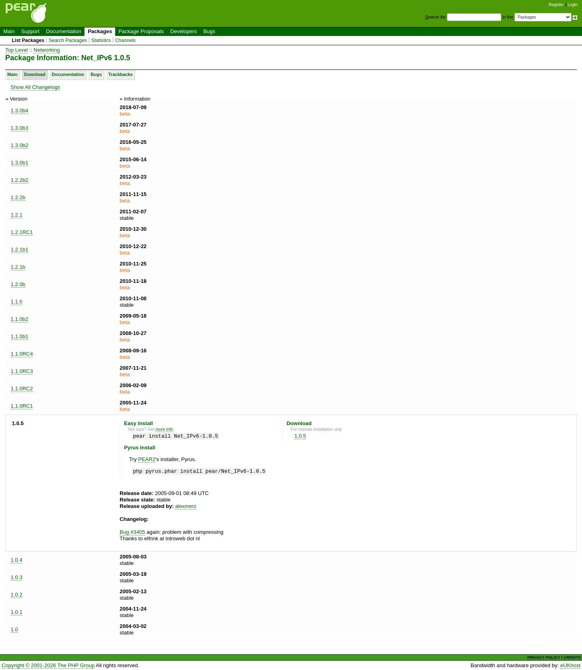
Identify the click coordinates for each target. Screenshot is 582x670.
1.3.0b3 (19, 128)
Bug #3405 (132, 532)
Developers (183, 31)
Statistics (101, 40)
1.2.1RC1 (22, 232)
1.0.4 (17, 560)
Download (34, 74)
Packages (100, 31)
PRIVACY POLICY (543, 657)
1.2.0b (18, 284)
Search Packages (67, 40)
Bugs (209, 31)
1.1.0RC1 (22, 406)
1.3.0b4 (19, 110)
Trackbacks (120, 74)
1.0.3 (17, 577)
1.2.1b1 (19, 250)
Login (573, 4)
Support (30, 31)
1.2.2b (18, 197)
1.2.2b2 (19, 180)
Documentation (63, 31)
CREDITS (572, 657)
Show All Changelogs (35, 87)
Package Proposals (141, 31)
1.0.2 (17, 595)
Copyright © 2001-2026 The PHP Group (48, 665)
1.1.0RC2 (22, 389)
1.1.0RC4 (22, 354)
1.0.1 (17, 612)
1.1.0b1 (19, 336)
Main (9, 31)
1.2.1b (18, 267)
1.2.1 (17, 215)
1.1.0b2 (19, 319)
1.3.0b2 (19, 145)
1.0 (14, 629)
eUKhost (570, 665)
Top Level (16, 50)
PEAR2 (147, 459)
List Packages (28, 40)
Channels (125, 40)
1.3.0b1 (19, 163)
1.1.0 (17, 302)
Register (556, 4)
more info (164, 429)
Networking (47, 50)
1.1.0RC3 (22, 371)
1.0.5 (300, 436)
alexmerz (185, 506)
